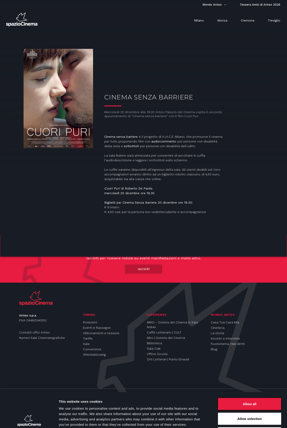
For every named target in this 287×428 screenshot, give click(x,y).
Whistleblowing (94, 354)
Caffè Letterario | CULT (164, 332)
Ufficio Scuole (157, 354)
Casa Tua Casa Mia (225, 322)
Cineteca (217, 327)
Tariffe (88, 338)
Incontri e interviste (225, 338)
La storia (217, 333)
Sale (86, 344)
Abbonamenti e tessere (101, 333)
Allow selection (249, 384)
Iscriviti (144, 269)
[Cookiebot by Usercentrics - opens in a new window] (29, 419)
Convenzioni (92, 349)
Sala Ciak (154, 348)
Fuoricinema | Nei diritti (228, 344)
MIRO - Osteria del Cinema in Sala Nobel (172, 324)
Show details (235, 419)
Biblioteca (154, 343)
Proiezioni (90, 322)
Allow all (250, 369)
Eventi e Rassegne (97, 327)
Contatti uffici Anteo (34, 332)
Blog (214, 349)
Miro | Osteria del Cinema (166, 338)
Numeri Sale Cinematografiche (42, 338)
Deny (250, 398)
